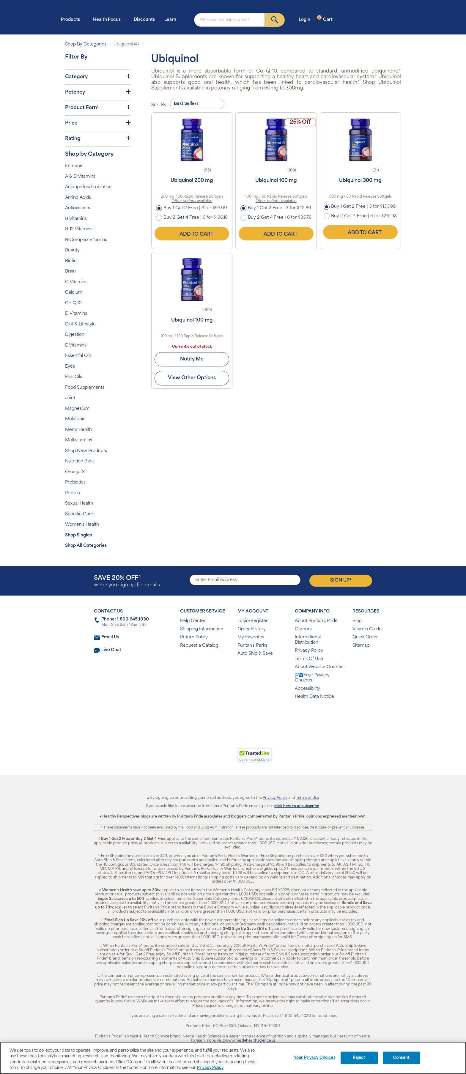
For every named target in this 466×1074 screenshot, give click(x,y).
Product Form (97, 107)
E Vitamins (75, 345)
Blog (357, 621)
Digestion (74, 335)
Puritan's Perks (252, 645)
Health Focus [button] (108, 19)
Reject (359, 1058)
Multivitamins (78, 440)
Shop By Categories (85, 44)
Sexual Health (79, 503)
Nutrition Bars (79, 461)
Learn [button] (172, 19)
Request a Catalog (199, 645)
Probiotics (75, 482)
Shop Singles (78, 535)
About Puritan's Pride (316, 621)
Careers (303, 629)
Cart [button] (325, 19)
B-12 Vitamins (78, 229)
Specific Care (79, 514)
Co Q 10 (73, 303)
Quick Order (365, 637)
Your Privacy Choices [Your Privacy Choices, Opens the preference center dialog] (315, 1058)
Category (97, 76)
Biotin (71, 261)
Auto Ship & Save (255, 653)
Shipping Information (201, 629)
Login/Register (252, 621)
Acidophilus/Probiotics (88, 187)
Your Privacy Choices (312, 678)
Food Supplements (84, 387)
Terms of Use (307, 798)
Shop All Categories (86, 546)
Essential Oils (78, 356)
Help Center (193, 621)
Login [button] (306, 19)
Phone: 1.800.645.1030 (125, 619)
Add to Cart (192, 233)
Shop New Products (86, 451)
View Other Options (192, 378)
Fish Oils (73, 377)
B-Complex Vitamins (86, 240)
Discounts (144, 20)
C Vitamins (76, 282)
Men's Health (78, 430)
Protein (72, 493)
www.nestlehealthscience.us (250, 1040)
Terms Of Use (309, 659)
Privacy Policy (309, 650)
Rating (97, 138)
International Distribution (308, 640)
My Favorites (250, 637)
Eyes (70, 366)
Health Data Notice (314, 697)
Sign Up (340, 580)
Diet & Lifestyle (80, 324)
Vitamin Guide (367, 629)
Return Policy (194, 637)
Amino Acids (78, 198)
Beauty (72, 250)
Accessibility (307, 688)
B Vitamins (76, 219)
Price (97, 123)
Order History (251, 629)
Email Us (110, 637)
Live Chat (111, 650)
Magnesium (77, 409)
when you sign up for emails (127, 581)
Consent (401, 1058)
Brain (70, 271)
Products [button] (72, 19)
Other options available (191, 201)
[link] (208, 758)
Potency (97, 92)
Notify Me (192, 359)
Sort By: (159, 105)
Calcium (73, 292)
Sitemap (360, 645)
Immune (74, 166)
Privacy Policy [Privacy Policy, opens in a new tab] (210, 1068)
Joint (70, 398)
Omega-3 (75, 472)
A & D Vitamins (80, 176)
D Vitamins (76, 313)
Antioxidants (77, 208)
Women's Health (82, 524)
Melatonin (75, 419)
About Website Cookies (319, 667)
